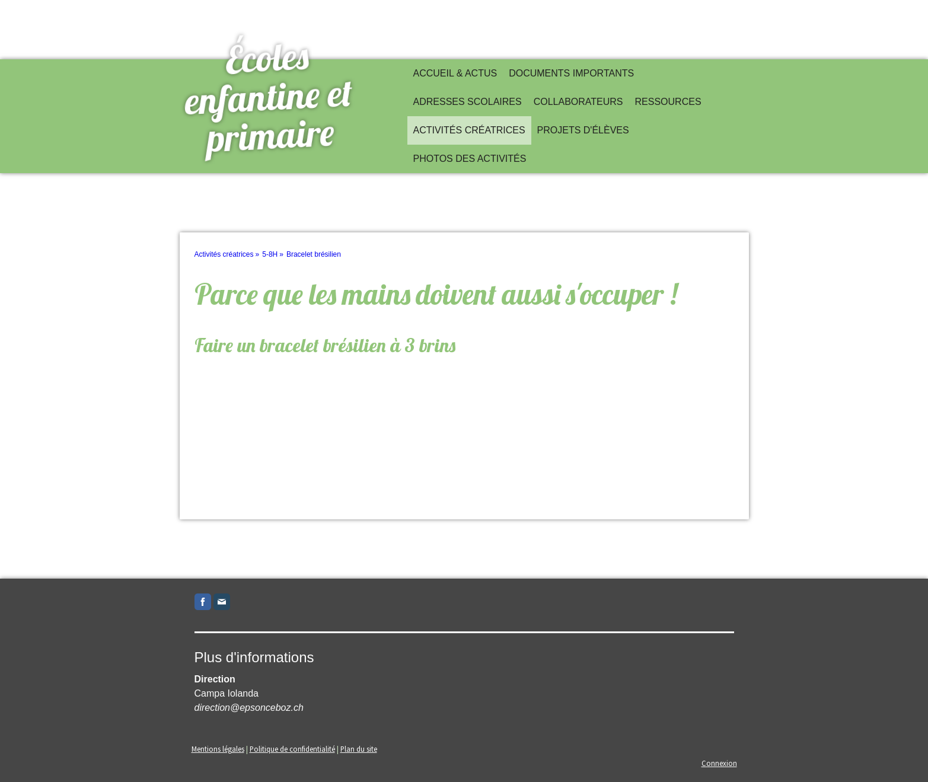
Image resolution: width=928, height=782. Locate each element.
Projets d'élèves (583, 130)
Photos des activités (470, 159)
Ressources (668, 102)
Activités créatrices (469, 130)
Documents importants (571, 73)
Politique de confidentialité (292, 749)
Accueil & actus (455, 73)
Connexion (719, 763)
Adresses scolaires (467, 102)
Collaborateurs (578, 102)
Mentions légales (218, 749)
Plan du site (358, 749)
